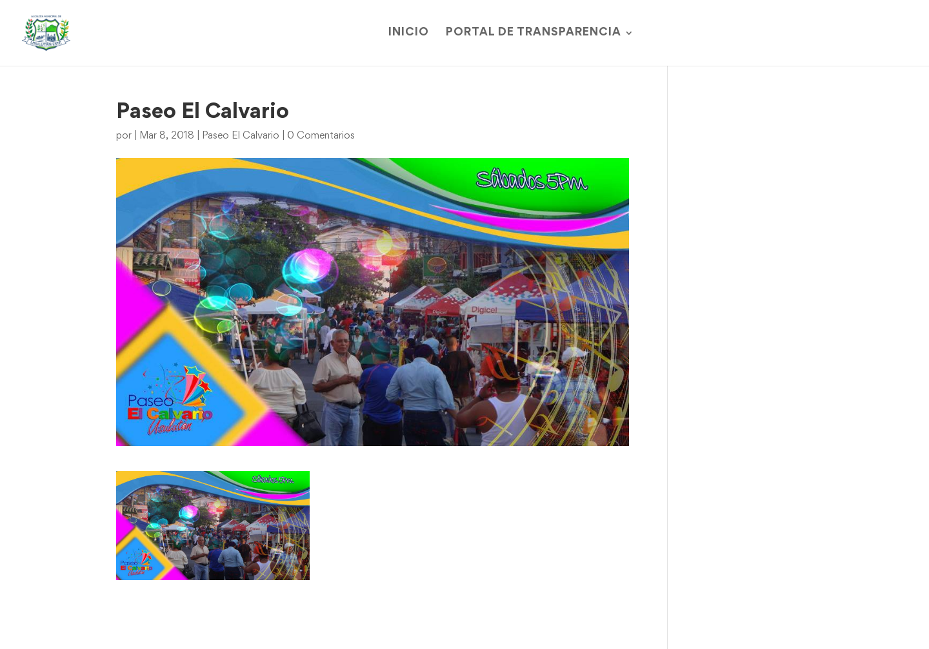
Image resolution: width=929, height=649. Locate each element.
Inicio (408, 33)
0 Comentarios (321, 135)
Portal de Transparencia (533, 33)
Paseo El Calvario (240, 135)
